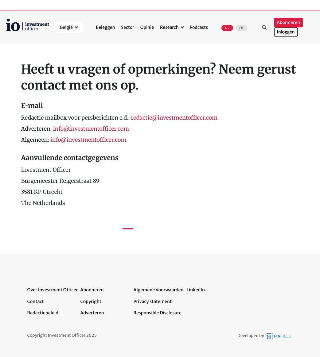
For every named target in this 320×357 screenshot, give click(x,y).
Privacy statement (153, 301)
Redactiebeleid (43, 313)
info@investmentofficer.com (91, 128)
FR (241, 28)
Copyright (90, 301)
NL (227, 28)
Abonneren (288, 22)
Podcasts (199, 27)
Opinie (147, 27)
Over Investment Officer (52, 290)
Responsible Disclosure (158, 313)
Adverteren (92, 313)
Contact (35, 301)
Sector (127, 27)
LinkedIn (196, 290)
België (66, 27)
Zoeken (264, 27)
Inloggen (286, 32)
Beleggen (105, 27)
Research (169, 27)
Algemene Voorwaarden (159, 290)
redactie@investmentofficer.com (174, 117)
